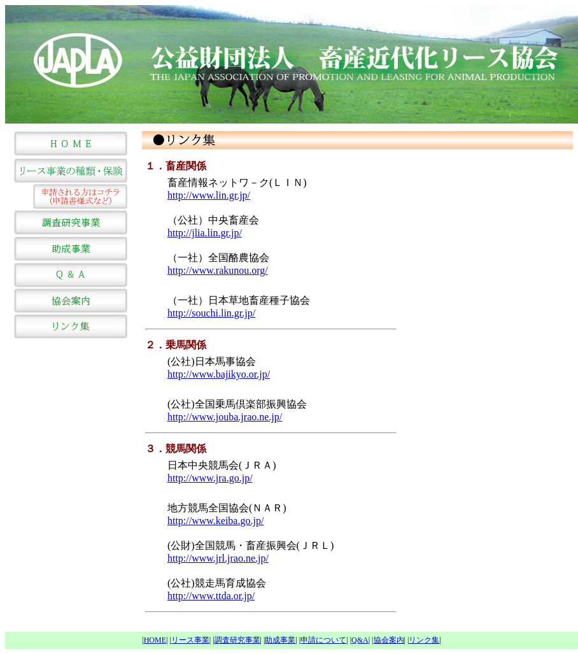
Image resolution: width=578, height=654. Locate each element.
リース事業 (190, 640)
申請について (323, 640)
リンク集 (424, 640)
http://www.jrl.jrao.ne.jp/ (218, 558)
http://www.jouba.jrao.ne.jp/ (224, 416)
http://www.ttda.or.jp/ (211, 595)
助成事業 (280, 640)
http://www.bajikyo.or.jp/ (218, 374)
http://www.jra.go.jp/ (210, 478)
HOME (155, 640)
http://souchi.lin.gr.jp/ (211, 313)
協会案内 (389, 640)
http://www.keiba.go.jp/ (215, 520)
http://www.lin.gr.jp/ (208, 195)
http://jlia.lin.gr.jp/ (204, 232)
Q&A (360, 640)
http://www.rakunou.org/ (217, 270)
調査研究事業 (237, 640)
